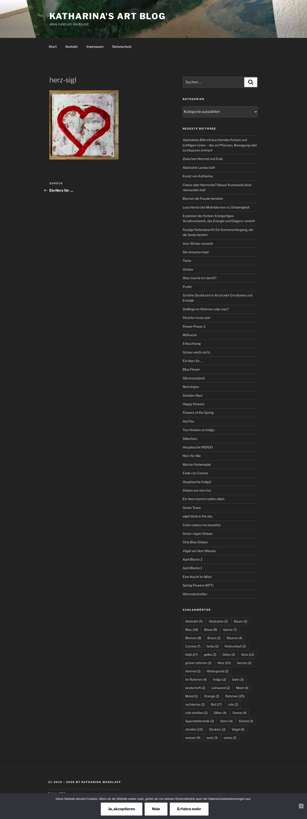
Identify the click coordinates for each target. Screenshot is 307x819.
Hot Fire (188, 421)
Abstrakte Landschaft (199, 167)
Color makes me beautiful (202, 525)
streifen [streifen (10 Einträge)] (194, 729)
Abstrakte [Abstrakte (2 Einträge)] (218, 621)
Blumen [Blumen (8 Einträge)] (193, 638)
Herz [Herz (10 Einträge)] (224, 663)
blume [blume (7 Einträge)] (230, 630)
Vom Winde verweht (198, 243)
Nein (156, 809)
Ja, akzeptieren (121, 809)
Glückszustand (194, 378)
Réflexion (190, 335)
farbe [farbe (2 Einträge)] (212, 646)
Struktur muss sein (196, 318)
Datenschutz (122, 46)
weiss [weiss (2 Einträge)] (230, 738)
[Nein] (301, 806)
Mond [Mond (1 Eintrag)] (191, 696)
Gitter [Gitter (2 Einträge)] (228, 654)
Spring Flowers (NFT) (198, 585)
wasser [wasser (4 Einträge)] (192, 738)
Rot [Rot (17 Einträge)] (216, 704)
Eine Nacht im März (197, 577)
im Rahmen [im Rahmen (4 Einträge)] (196, 679)
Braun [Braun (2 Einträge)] (214, 638)
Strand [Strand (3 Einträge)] (246, 721)
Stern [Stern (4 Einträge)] (226, 721)
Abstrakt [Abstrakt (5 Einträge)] (194, 621)
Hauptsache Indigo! (197, 482)
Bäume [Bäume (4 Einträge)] (234, 638)
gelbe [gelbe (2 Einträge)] (210, 654)
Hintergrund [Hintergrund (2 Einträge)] (218, 671)
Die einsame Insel (196, 252)
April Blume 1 (192, 568)
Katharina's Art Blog (107, 16)
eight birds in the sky (197, 516)
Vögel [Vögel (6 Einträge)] (238, 729)
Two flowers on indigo (199, 430)
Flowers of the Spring (198, 412)
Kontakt (72, 46)
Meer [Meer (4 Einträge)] (242, 688)
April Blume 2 (192, 559)
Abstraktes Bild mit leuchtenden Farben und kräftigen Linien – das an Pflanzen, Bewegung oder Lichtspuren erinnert (220, 145)
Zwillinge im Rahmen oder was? (206, 309)
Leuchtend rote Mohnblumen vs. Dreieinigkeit (216, 207)
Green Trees (192, 508)
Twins (187, 261)
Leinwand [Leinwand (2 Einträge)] (220, 688)
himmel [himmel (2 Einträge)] (193, 671)
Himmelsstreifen (195, 594)
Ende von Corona (195, 473)
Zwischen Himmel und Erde (203, 159)
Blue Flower (191, 369)
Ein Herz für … (193, 361)
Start (53, 46)
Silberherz (190, 439)
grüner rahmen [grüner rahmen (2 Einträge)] (198, 663)
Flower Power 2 (194, 326)
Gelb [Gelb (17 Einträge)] (191, 654)
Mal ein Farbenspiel (197, 464)
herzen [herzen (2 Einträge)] (244, 663)
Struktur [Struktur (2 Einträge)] (217, 729)
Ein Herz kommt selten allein (203, 499)
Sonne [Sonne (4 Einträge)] (239, 713)
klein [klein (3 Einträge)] (238, 679)
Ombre (188, 269)
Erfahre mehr (189, 809)
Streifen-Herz (193, 395)
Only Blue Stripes (195, 542)
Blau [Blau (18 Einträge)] (191, 630)
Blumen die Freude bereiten (203, 198)
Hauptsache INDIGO (198, 447)
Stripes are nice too (197, 490)
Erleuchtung (192, 343)
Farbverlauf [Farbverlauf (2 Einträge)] (235, 646)
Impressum (95, 46)
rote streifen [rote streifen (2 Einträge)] (196, 713)
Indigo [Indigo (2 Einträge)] (219, 679)
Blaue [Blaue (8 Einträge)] (210, 630)
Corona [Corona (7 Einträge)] (192, 646)
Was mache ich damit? (199, 278)
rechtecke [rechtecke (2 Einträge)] (195, 704)
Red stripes (191, 387)
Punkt (187, 287)
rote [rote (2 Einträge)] (233, 704)
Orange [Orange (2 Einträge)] (211, 696)
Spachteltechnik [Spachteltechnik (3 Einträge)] (199, 721)
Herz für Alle (192, 456)
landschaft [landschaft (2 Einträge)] (195, 688)
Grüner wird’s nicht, (197, 352)
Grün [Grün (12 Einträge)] (247, 654)
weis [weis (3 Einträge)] (212, 738)
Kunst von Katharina (198, 176)
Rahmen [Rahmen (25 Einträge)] (234, 696)
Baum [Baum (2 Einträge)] (240, 621)
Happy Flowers (193, 404)
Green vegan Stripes (198, 533)
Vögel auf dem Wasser (199, 551)
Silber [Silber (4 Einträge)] (220, 713)
